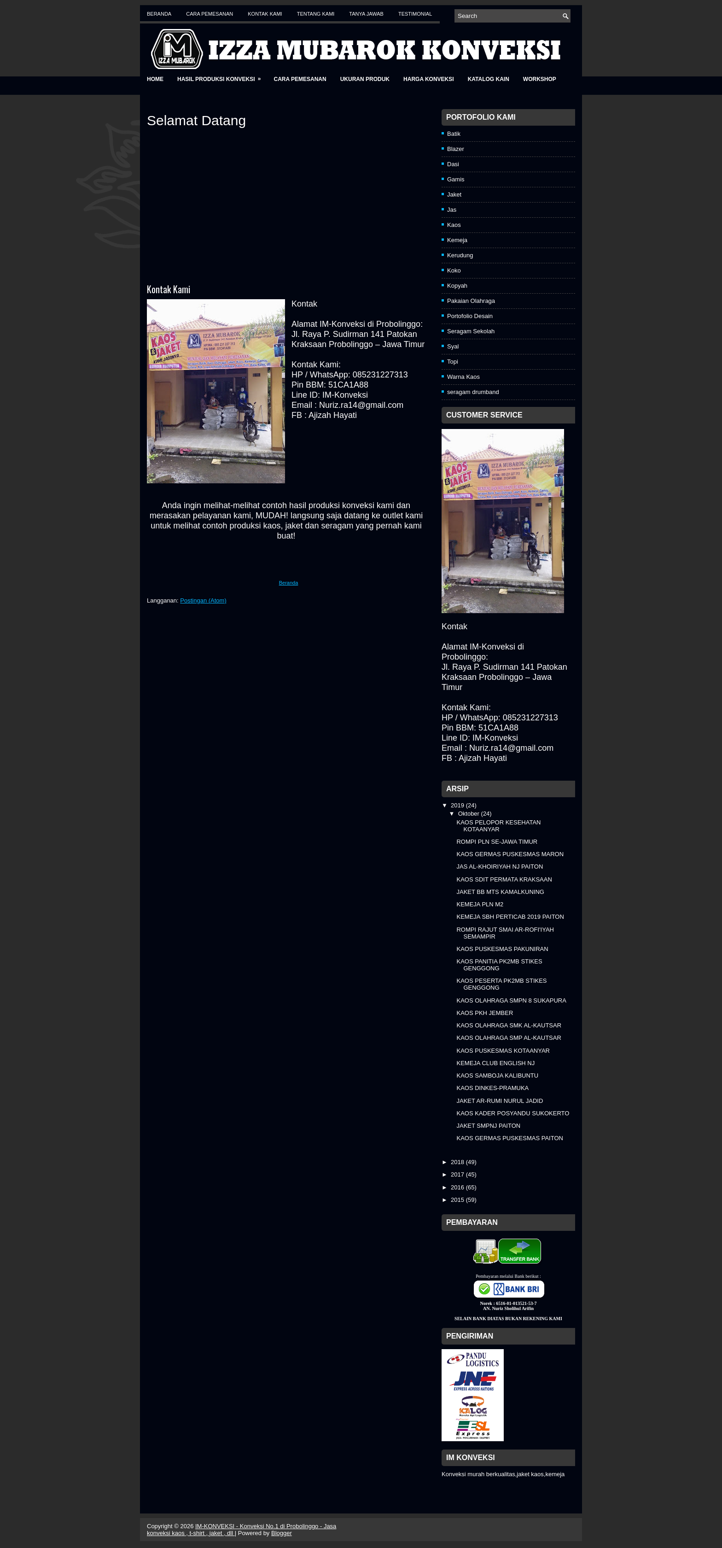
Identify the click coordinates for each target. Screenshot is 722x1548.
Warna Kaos (463, 376)
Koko (454, 270)
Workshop (539, 79)
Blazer (455, 148)
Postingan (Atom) (203, 600)
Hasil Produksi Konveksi (222, 76)
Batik (453, 133)
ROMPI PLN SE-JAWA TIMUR (496, 841)
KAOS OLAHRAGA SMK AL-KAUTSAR (508, 1025)
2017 (458, 1174)
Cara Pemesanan (209, 14)
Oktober (469, 813)
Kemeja (457, 240)
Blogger (281, 1533)
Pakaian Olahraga (471, 300)
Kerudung (460, 255)
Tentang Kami (316, 14)
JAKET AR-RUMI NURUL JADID (499, 1100)
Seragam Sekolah (471, 331)
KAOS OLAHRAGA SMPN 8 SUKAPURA (511, 1000)
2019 (458, 805)
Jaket (454, 194)
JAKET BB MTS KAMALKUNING (500, 891)
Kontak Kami (265, 14)
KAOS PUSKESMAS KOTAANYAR (503, 1050)
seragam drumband (473, 391)
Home (155, 79)
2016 (458, 1187)
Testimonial (415, 14)
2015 (458, 1199)
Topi (452, 361)
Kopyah (457, 285)
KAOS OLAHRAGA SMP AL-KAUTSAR (508, 1037)
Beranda (159, 14)
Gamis (456, 179)
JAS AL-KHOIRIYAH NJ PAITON (499, 866)
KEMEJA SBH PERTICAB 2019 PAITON (510, 916)
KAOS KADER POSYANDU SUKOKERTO (512, 1113)
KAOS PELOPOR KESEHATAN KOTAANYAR (498, 826)
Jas (451, 209)
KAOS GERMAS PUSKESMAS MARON (510, 854)
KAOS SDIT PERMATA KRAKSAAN (504, 879)
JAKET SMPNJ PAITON (488, 1125)
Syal (453, 346)
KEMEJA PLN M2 (479, 904)
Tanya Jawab (366, 14)
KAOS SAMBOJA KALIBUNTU (497, 1075)
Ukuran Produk (365, 79)
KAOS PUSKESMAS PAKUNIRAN (502, 948)
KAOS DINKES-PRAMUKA (492, 1087)
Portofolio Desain (470, 316)
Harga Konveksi (428, 79)
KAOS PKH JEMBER (484, 1012)
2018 (458, 1162)
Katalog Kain (488, 79)
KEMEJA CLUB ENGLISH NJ (495, 1063)
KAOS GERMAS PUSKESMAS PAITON (509, 1138)
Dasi (453, 164)
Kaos (454, 224)
